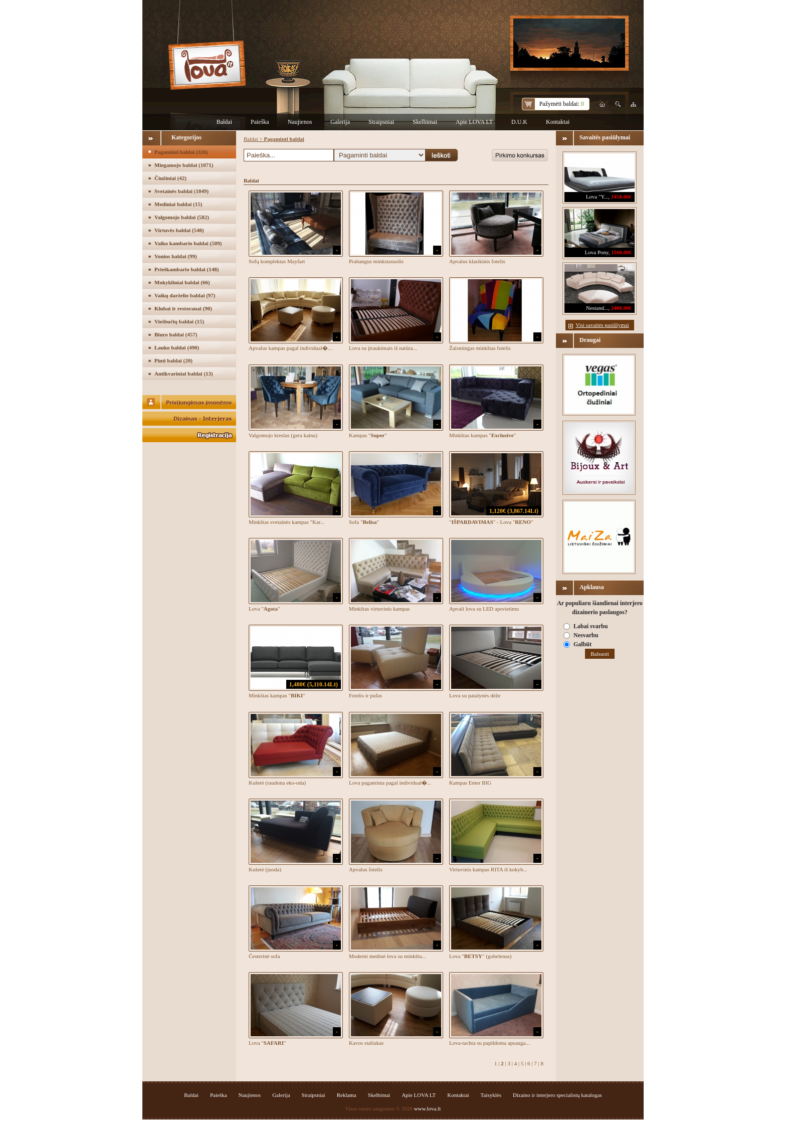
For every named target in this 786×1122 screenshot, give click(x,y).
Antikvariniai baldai (183, 373)
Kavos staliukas (366, 1043)
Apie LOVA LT (474, 121)
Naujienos (300, 121)
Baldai (224, 121)
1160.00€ (621, 252)
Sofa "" (364, 522)
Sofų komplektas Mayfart (277, 261)
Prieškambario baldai (186, 269)
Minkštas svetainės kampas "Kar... (286, 522)
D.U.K (519, 121)
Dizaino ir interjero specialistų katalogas (557, 1095)
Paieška (260, 121)
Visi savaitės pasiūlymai (602, 325)
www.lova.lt (427, 1108)
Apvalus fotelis (365, 869)
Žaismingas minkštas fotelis (480, 348)
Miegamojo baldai (183, 165)
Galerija (340, 121)
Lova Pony (597, 252)
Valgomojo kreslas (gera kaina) (283, 435)
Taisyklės (491, 1095)
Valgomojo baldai (181, 217)
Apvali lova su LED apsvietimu (484, 609)
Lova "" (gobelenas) (480, 956)
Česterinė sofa (264, 956)
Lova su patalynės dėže (474, 695)
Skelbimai (425, 121)
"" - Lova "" (491, 522)
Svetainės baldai (181, 191)
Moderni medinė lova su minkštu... (387, 956)
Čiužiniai (170, 178)
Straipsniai (381, 121)
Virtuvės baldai (179, 230)
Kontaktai (557, 121)
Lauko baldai (176, 347)
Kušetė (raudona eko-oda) (277, 783)
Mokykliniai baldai (182, 282)
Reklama (346, 1095)
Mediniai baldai (178, 204)
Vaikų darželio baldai (185, 295)
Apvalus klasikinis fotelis (477, 261)
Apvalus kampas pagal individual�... (290, 348)
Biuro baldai (175, 334)
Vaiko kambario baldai (188, 243)
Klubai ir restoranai (183, 308)
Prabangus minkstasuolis (376, 261)
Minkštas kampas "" (482, 435)
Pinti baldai (173, 360)
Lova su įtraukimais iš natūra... (383, 348)
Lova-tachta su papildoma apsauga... (489, 1043)
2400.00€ (621, 308)
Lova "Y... (597, 197)
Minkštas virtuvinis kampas (379, 609)
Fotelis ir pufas (365, 695)
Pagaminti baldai (181, 152)
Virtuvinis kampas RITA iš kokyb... (488, 869)
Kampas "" (368, 435)
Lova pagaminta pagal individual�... (390, 783)
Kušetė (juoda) (265, 869)
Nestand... (597, 308)
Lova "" (264, 609)
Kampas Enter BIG (470, 783)
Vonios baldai (175, 256)
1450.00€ (621, 197)
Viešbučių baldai (179, 321)
